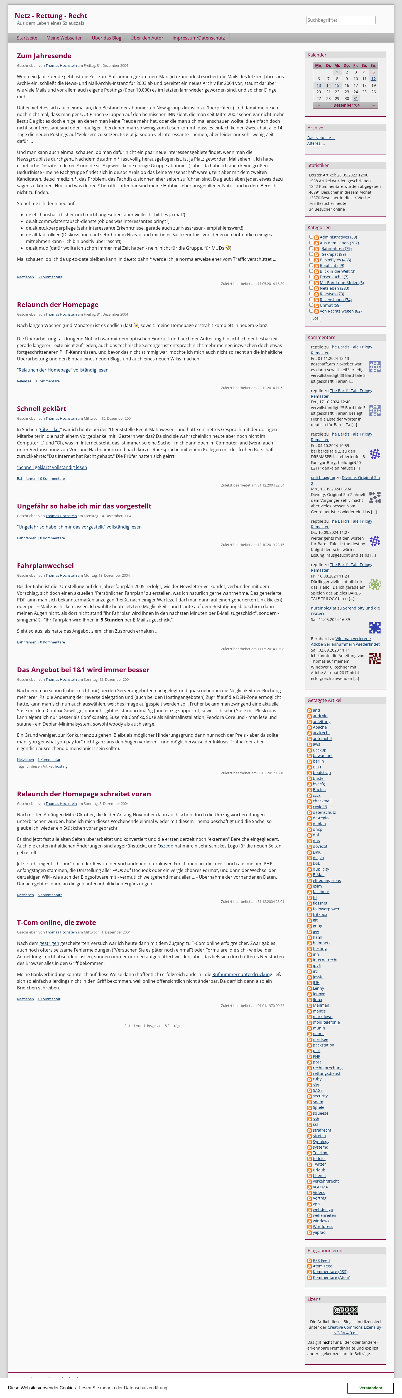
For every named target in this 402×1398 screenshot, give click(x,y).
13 (319, 85)
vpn (316, 1204)
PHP (316, 1056)
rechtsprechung (328, 1067)
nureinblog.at (323, 608)
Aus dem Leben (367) (339, 242)
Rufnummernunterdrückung (242, 974)
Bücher (319, 789)
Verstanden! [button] (370, 1388)
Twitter (319, 1164)
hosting (61, 766)
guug (317, 925)
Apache (320, 727)
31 (356, 98)
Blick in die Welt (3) (337, 271)
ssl (315, 1124)
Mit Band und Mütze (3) (342, 282)
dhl (316, 834)
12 (373, 78)
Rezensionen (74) (336, 299)
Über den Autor (147, 38)
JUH (316, 982)
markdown (323, 1016)
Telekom (321, 1152)
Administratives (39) (338, 237)
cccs (317, 795)
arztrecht (321, 732)
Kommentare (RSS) (330, 1271)
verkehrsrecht (326, 1181)
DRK (317, 852)
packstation (323, 1045)
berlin (318, 761)
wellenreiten (324, 1215)
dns (316, 840)
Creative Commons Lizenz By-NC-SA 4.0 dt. (355, 1330)
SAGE (318, 1090)
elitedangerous (327, 880)
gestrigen (49, 943)
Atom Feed (323, 1266)
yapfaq (319, 1232)
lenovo (319, 993)
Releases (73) (332, 293)
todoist (319, 1158)
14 (328, 85)
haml (317, 937)
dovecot (320, 846)
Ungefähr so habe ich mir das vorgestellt (84, 505)
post (317, 1062)
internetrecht (325, 959)
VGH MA (320, 1187)
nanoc (318, 1033)
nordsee (320, 1039)
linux (317, 999)
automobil (322, 738)
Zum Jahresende (44, 55)
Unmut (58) (330, 305)
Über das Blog (106, 38)
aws (316, 744)
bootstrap (322, 772)
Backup (320, 750)
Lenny (318, 988)
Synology (321, 1141)
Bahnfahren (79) (337, 248)
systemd (321, 1147)
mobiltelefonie (326, 1022)
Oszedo (165, 846)
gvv (316, 931)
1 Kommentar (49, 759)
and (316, 710)
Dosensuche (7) (334, 276)
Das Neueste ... (321, 137)
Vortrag (320, 1198)
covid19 (320, 806)
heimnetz (321, 942)
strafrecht (322, 1130)
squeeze (321, 1113)
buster (319, 778)
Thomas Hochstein (61, 65)
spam (318, 1101)
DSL (316, 863)
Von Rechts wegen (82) (341, 311)
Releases (24, 381)
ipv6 (317, 965)
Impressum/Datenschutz (199, 38)
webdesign (323, 1209)
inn (316, 954)
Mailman (321, 1005)
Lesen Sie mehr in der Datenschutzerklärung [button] (123, 1387)
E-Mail (319, 874)
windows (321, 1220)
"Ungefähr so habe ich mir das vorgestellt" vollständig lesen (79, 527)
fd (315, 897)
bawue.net (323, 755)
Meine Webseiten (64, 38)
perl (316, 1050)
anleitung (322, 721)
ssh (316, 1118)
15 (337, 85)
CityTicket (50, 429)
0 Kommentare (47, 381)
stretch (319, 1135)
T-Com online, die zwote (56, 922)
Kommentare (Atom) (331, 1277)
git (315, 920)
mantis (319, 1011)
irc (315, 971)
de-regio (321, 817)
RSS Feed (321, 1260)
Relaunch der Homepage (58, 304)
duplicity (321, 869)
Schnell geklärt (41, 408)
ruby (317, 1079)
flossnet (320, 903)
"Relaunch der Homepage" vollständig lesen (63, 370)
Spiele (318, 1107)
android (320, 715)
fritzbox (320, 914)
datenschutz (324, 812)
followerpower (326, 908)
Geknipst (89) (334, 254)
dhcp (317, 829)
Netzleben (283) (334, 288)
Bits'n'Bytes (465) (335, 259)
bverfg (319, 784)
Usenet (319, 1175)
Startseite (27, 38)
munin (319, 1028)
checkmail (322, 801)
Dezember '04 (347, 105)
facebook (321, 891)
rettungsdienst (326, 1073)
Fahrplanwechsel (45, 565)
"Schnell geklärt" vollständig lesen (52, 467)
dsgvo (318, 857)
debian (319, 823)
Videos (319, 1192)
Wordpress (323, 1226)
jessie (318, 976)
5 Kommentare (50, 276)
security (320, 1096)
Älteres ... (316, 143)
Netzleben (25, 276)
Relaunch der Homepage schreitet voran (84, 793)
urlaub (319, 1170)
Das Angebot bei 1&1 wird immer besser (83, 669)
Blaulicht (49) (332, 265)
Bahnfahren (26, 478)
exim (317, 886)
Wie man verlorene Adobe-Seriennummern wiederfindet (345, 641)
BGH (317, 767)
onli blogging (323, 477)
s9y (316, 1084)
